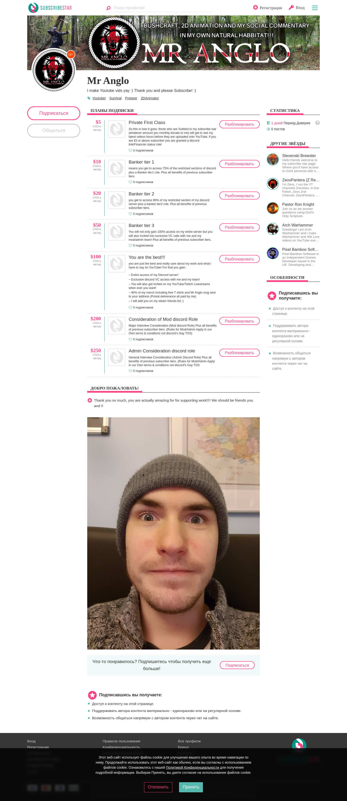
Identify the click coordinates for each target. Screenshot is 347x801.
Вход (31, 741)
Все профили (189, 741)
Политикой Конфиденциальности (192, 767)
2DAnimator (150, 98)
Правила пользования (121, 741)
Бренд (183, 747)
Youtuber (99, 98)
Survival (115, 98)
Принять (191, 787)
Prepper (131, 98)
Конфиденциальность (121, 747)
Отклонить (158, 787)
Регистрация (38, 747)
